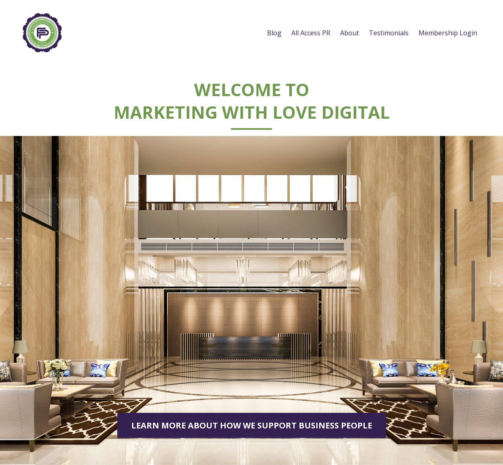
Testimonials (389, 32)
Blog (274, 32)
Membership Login (447, 32)
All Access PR (310, 32)
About (349, 32)
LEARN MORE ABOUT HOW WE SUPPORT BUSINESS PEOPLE (251, 425)
